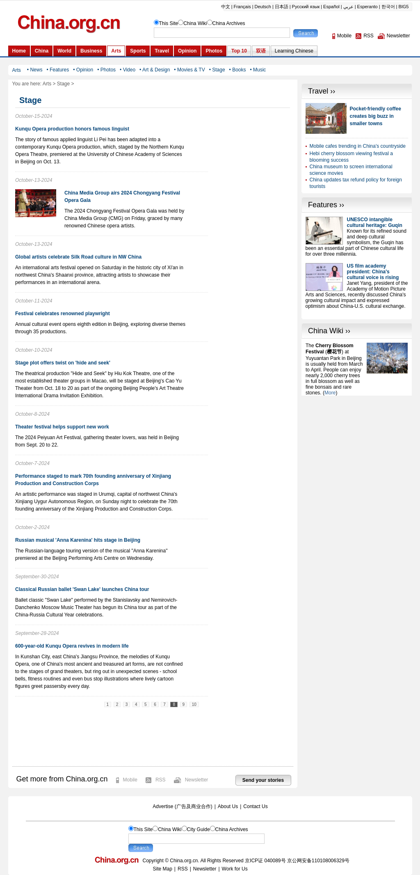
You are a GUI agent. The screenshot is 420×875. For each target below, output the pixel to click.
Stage (63, 84)
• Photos (106, 70)
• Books (237, 70)
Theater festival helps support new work (62, 427)
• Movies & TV (189, 70)
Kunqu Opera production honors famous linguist (72, 129)
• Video (127, 70)
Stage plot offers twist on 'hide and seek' (62, 363)
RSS (160, 780)
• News (35, 70)
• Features (57, 70)
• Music (258, 70)
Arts (47, 84)
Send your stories (263, 780)
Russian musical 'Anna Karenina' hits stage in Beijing (77, 540)
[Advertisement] (357, 447)
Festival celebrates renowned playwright (62, 313)
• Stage (217, 70)
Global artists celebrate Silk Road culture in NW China (78, 257)
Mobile (130, 780)
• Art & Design (154, 70)
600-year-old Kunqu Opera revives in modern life (72, 646)
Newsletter (196, 780)
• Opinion (83, 70)
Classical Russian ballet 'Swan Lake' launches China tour (82, 589)
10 (194, 704)
